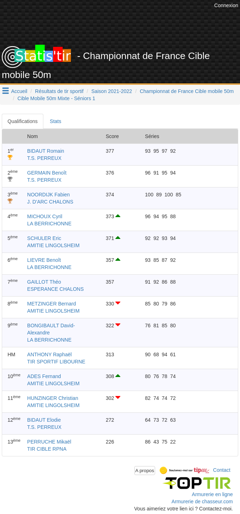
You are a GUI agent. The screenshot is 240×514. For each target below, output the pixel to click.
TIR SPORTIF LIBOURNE (56, 361)
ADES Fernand (44, 376)
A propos (144, 470)
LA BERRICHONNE (49, 223)
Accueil (19, 91)
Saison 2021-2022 (111, 91)
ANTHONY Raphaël (49, 354)
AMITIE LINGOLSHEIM (53, 245)
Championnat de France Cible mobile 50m (187, 91)
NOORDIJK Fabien (48, 194)
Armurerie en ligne (212, 494)
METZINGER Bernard (51, 304)
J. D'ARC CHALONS (50, 202)
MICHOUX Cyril (44, 216)
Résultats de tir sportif (59, 91)
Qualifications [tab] (23, 121)
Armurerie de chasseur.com (202, 501)
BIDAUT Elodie (44, 420)
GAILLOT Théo (44, 282)
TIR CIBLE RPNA (47, 449)
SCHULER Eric (44, 238)
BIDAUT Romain (45, 151)
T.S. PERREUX (44, 158)
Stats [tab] (55, 121)
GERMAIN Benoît (47, 173)
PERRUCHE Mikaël (49, 442)
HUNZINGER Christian (52, 398)
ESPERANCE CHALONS (55, 289)
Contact (221, 470)
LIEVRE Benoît (44, 260)
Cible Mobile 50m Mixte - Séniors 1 (56, 98)
